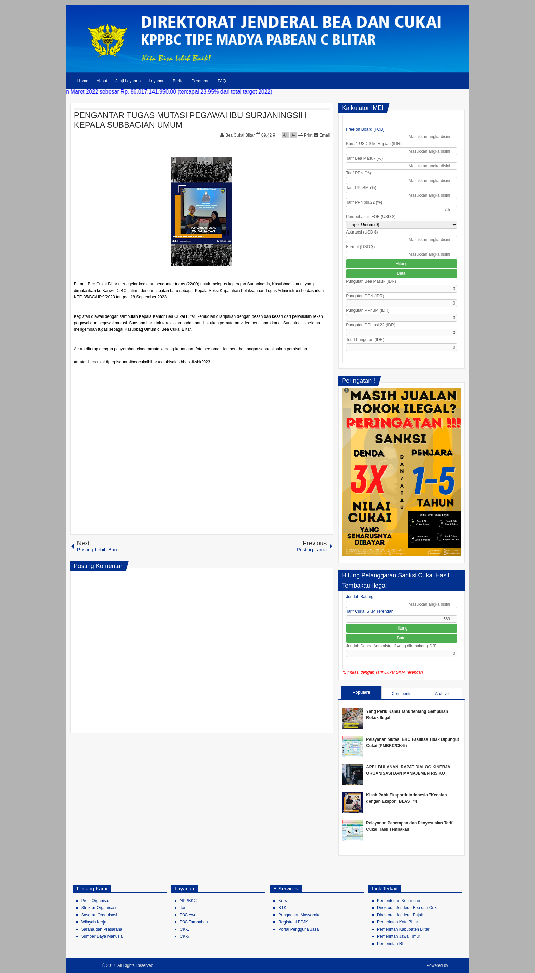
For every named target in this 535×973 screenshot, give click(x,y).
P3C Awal (189, 915)
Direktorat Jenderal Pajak (400, 915)
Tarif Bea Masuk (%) (364, 158)
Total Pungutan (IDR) (365, 339)
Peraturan (201, 81)
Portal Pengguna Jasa (298, 929)
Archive (442, 693)
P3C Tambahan (194, 922)
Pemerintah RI (390, 943)
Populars (361, 692)
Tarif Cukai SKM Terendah (369, 611)
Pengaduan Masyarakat (300, 915)
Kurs (282, 900)
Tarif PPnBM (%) (361, 187)
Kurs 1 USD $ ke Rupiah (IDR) (374, 143)
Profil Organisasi (96, 900)
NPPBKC (188, 900)
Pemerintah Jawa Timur (398, 936)
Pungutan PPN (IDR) (365, 296)
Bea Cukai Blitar (240, 135)
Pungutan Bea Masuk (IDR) (371, 281)
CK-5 (184, 936)
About (102, 81)
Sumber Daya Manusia (102, 936)
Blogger (457, 965)
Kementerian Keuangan (398, 900)
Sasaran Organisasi (99, 915)
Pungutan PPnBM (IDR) (367, 310)
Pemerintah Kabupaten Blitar (403, 929)
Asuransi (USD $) (362, 232)
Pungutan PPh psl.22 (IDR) (370, 325)
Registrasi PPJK (293, 922)
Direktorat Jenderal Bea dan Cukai (408, 907)
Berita (178, 81)
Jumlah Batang (359, 596)
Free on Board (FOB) (365, 129)
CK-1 (184, 929)
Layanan (156, 81)
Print (305, 135)
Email (322, 135)
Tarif (184, 907)
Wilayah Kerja (93, 922)
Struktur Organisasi (98, 907)
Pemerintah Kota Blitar (397, 922)
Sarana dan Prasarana (101, 929)
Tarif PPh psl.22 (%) (364, 202)
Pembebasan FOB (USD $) (370, 216)
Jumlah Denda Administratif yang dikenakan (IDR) (391, 646)
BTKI (283, 907)
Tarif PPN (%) (358, 173)
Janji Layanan (128, 81)
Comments (401, 693)
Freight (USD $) (360, 246)
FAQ (222, 81)
